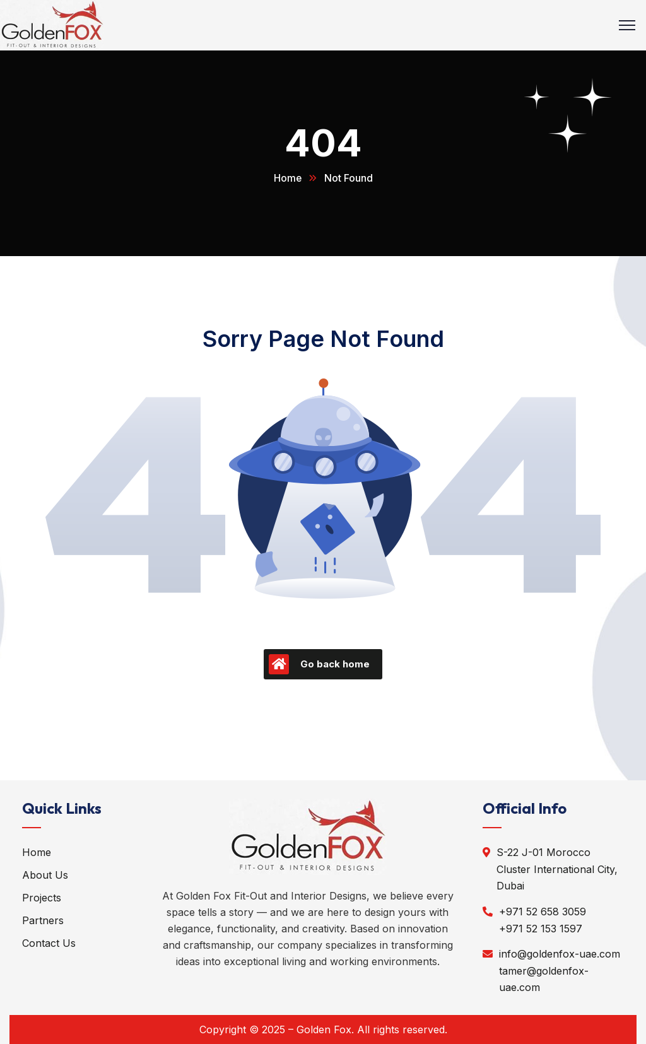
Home (287, 178)
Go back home (319, 664)
